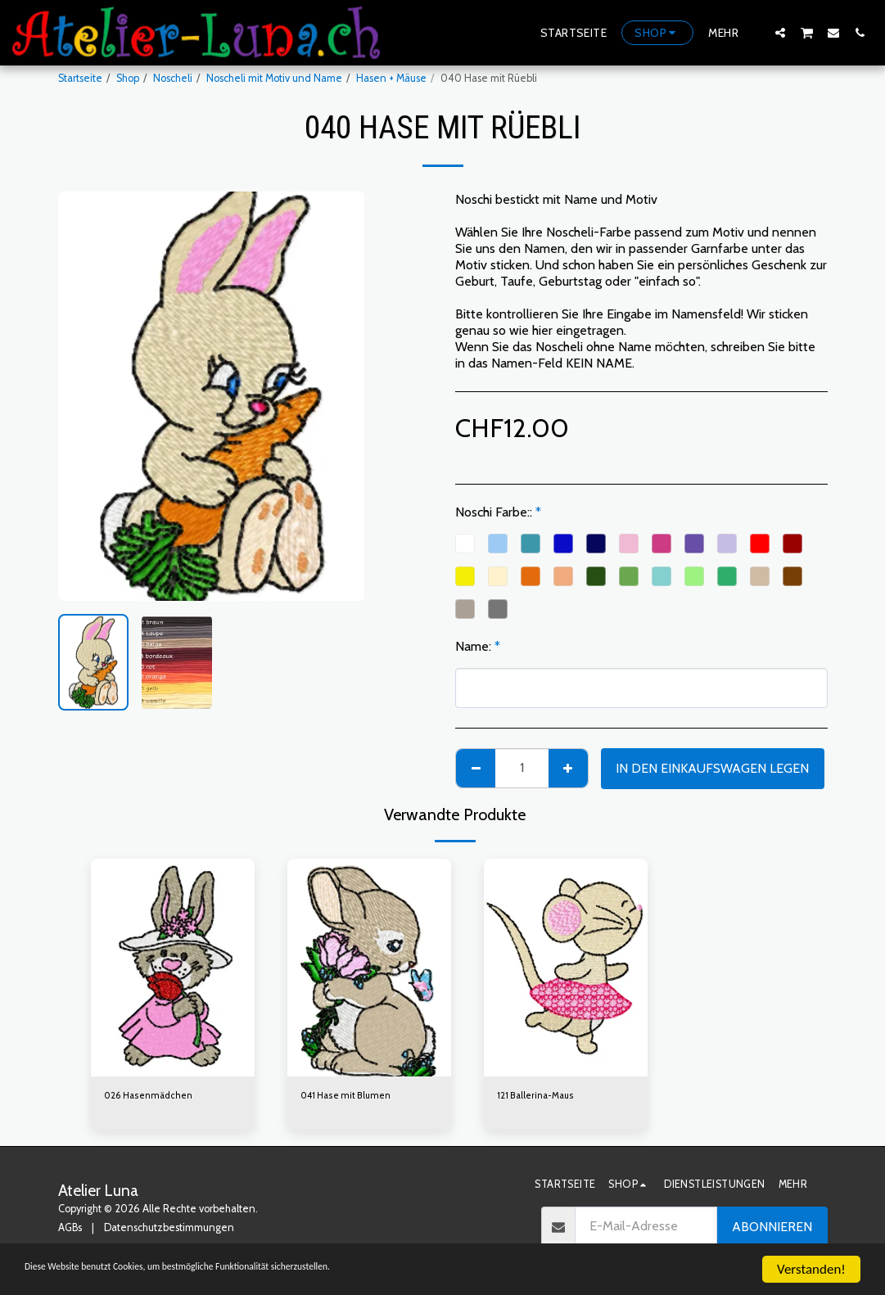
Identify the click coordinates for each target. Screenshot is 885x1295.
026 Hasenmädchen (152, 1097)
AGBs (70, 1230)
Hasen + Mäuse (391, 78)
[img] (173, 968)
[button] (780, 32)
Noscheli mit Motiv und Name (274, 78)
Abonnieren (772, 1229)
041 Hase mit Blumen (350, 1097)
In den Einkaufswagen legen (712, 768)
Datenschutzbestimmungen (169, 1230)
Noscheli (172, 78)
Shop (127, 78)
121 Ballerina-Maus (539, 1097)
